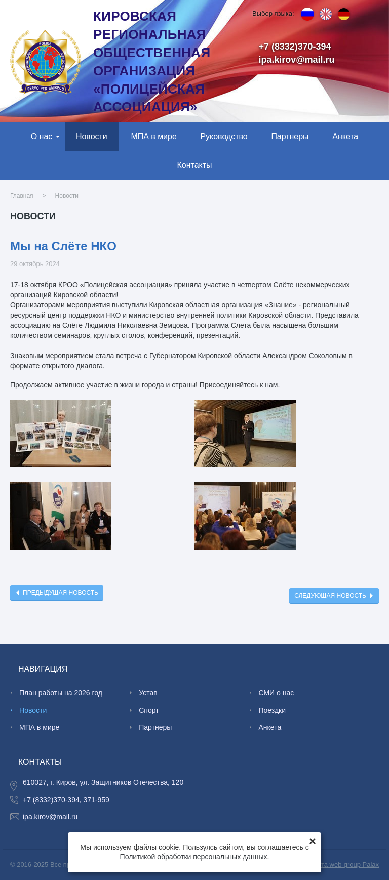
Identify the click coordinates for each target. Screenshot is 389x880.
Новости (91, 136)
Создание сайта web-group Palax (329, 864)
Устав (148, 693)
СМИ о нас (276, 693)
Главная (21, 195)
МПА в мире (153, 136)
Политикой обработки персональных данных (193, 857)
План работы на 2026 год (60, 693)
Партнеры (289, 136)
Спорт (149, 710)
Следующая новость (330, 595)
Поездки (272, 710)
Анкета (345, 136)
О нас (42, 136)
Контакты (194, 165)
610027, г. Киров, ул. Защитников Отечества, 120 (103, 782)
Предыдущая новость (60, 592)
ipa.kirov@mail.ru (297, 60)
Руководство (223, 136)
